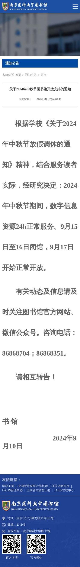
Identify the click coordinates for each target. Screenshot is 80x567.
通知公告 (31, 75)
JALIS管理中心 (64, 490)
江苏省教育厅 (61, 486)
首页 (18, 75)
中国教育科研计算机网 (33, 486)
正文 (44, 75)
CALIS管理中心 (12, 490)
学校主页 (8, 486)
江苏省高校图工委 (38, 490)
